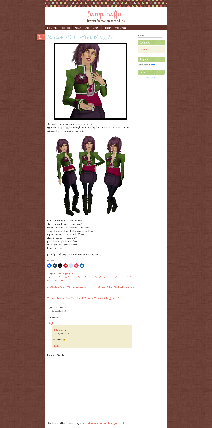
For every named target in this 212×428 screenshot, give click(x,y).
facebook (145, 42)
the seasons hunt (122, 277)
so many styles (93, 277)
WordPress (120, 27)
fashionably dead (58, 277)
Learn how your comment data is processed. (103, 423)
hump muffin (106, 13)
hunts (73, 273)
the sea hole (110, 277)
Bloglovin (52, 27)
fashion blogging (63, 273)
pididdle (69, 277)
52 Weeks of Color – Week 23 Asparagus (66, 287)
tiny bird (61, 280)
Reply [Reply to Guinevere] (56, 346)
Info (87, 27)
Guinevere (58, 330)
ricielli (76, 277)
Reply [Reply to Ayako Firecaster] (51, 323)
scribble (83, 277)
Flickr (78, 27)
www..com (151, 77)
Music (96, 27)
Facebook (65, 27)
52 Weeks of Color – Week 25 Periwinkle (114, 287)
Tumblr (107, 27)
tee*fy (102, 277)
